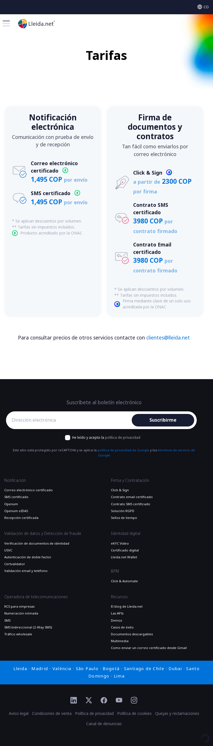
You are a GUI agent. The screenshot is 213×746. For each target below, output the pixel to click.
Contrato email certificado (132, 497)
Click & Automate (124, 581)
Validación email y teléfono (26, 571)
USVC (8, 550)
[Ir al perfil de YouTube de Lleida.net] (119, 700)
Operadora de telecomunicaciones (36, 597)
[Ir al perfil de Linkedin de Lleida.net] (73, 700)
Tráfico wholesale (18, 634)
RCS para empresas (19, 606)
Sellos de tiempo (124, 517)
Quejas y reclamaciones (177, 713)
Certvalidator (14, 564)
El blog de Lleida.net (127, 606)
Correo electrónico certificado (28, 490)
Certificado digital (125, 550)
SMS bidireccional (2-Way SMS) (28, 627)
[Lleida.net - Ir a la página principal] (36, 24)
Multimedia (120, 641)
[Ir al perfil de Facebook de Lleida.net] (103, 700)
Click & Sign (120, 490)
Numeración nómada (21, 613)
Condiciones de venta (52, 713)
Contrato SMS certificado (130, 504)
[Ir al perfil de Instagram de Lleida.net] (134, 700)
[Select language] (203, 7)
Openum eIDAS (16, 511)
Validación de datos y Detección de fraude (42, 533)
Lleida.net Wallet (124, 557)
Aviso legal (19, 713)
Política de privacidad (94, 713)
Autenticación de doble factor (27, 557)
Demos (116, 620)
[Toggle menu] (6, 23)
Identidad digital (125, 533)
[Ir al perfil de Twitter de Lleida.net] (88, 700)
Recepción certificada (21, 517)
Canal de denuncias (104, 724)
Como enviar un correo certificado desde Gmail (149, 648)
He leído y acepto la (106, 437)
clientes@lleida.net (168, 337)
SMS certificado (16, 497)
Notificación (15, 480)
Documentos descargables (132, 634)
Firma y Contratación (130, 480)
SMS (7, 620)
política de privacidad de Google (123, 450)
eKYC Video (120, 543)
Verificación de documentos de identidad (36, 543)
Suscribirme (163, 420)
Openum (11, 504)
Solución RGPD (122, 511)
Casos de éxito (122, 627)
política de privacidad (122, 437)
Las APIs (117, 613)
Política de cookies (134, 713)
